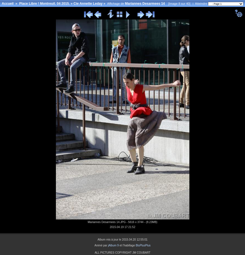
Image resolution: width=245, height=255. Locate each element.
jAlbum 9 (113, 245)
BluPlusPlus (143, 245)
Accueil (8, 4)
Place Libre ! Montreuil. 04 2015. (44, 4)
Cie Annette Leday (87, 4)
